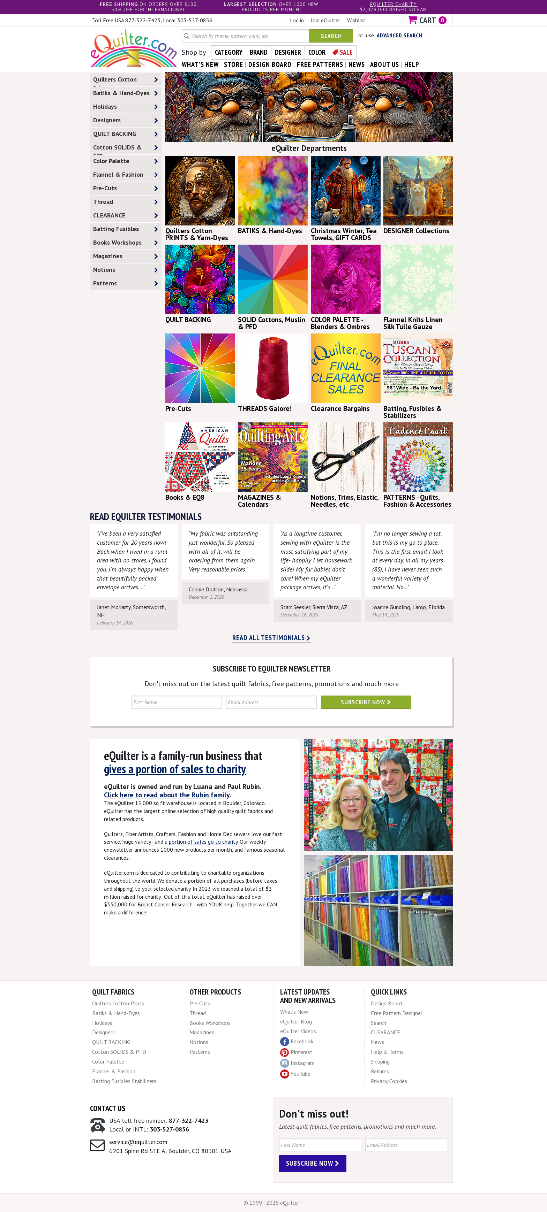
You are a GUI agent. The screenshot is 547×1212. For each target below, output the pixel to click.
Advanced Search (399, 35)
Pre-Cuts (125, 188)
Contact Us (107, 1108)
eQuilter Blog (296, 1021)
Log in (297, 20)
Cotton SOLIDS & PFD (125, 148)
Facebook (296, 1041)
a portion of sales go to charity (201, 841)
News (377, 1041)
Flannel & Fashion (125, 174)
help (411, 64)
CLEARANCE (125, 215)
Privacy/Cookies (389, 1080)
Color (316, 52)
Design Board (386, 1003)
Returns (380, 1071)
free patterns (320, 64)
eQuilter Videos (298, 1031)
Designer (288, 52)
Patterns (125, 283)
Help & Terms (387, 1051)
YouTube (295, 1074)
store (233, 64)
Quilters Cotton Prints (125, 80)
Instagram (297, 1063)
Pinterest (296, 1052)
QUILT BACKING (125, 134)
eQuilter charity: (394, 4)
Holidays (125, 106)
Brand (259, 52)
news (357, 64)
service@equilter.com (138, 1142)
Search (331, 36)
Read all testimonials (271, 637)
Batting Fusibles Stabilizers (125, 230)
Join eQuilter (325, 20)
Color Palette (125, 161)
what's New (200, 64)
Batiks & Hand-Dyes (125, 93)
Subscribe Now (366, 702)
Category (228, 52)
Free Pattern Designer (396, 1013)
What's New (294, 1011)
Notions (125, 270)
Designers (125, 120)
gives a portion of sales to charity (175, 768)
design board (270, 64)
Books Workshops (125, 242)
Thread (125, 202)
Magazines (125, 256)
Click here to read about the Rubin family (167, 794)
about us (384, 64)
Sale (346, 52)
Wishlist (356, 20)
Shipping (380, 1061)
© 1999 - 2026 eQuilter (271, 1202)
